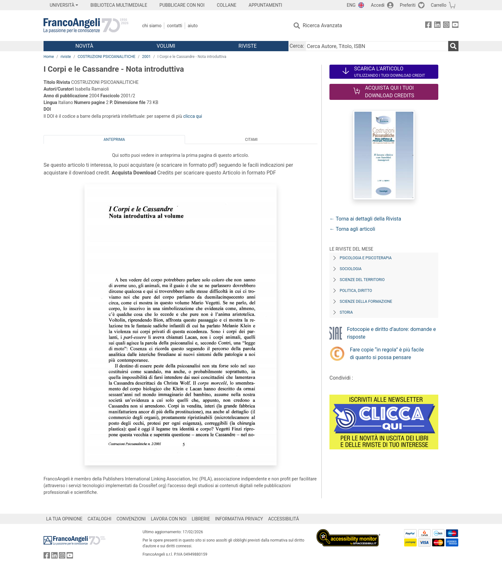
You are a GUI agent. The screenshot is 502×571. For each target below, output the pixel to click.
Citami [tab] (251, 139)
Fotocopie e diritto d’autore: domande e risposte (391, 333)
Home (49, 56)
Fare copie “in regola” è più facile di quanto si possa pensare (387, 353)
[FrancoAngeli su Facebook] (428, 25)
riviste (66, 56)
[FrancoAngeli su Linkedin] (437, 25)
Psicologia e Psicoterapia (366, 258)
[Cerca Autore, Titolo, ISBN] (376, 46)
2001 (146, 56)
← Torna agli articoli (352, 229)
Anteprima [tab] (114, 139)
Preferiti (408, 5)
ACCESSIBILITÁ (283, 518)
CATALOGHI (99, 518)
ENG (351, 5)
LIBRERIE (201, 518)
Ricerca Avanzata (322, 25)
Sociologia (350, 269)
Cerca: (297, 46)
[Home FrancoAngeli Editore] (86, 25)
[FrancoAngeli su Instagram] (446, 25)
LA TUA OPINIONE (64, 518)
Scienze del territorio (362, 279)
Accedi (378, 5)
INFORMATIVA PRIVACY (239, 518)
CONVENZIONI (131, 518)
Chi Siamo (151, 25)
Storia (346, 312)
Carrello (438, 5)
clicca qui (192, 116)
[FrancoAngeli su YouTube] (455, 25)
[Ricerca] (453, 46)
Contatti (174, 25)
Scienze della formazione (366, 301)
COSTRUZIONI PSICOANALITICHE (106, 56)
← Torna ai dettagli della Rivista (365, 219)
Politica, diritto (356, 290)
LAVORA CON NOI (169, 518)
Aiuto (193, 25)
